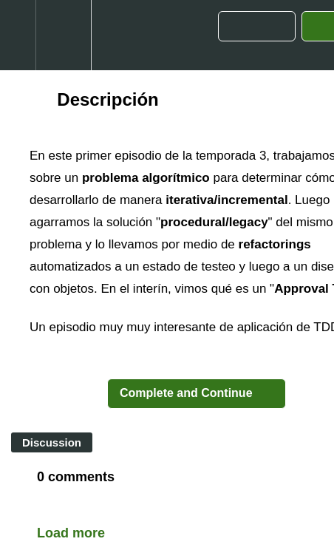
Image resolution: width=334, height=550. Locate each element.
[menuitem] (63, 35)
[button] (17, 35)
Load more (71, 533)
